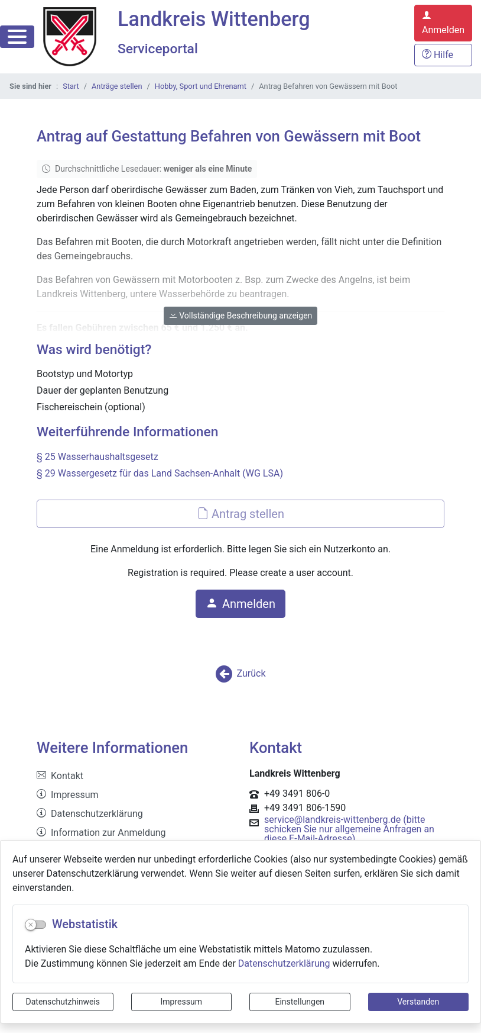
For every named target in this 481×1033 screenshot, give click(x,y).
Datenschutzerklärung (284, 963)
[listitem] (134, 776)
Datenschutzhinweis (63, 1001)
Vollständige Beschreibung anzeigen (241, 315)
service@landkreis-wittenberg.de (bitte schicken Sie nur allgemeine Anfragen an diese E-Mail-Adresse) (349, 829)
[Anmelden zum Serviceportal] (443, 23)
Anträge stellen (117, 86)
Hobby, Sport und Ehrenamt (200, 86)
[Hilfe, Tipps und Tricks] (443, 55)
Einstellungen (299, 1001)
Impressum (181, 1001)
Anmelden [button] (240, 604)
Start (71, 86)
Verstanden (418, 1001)
